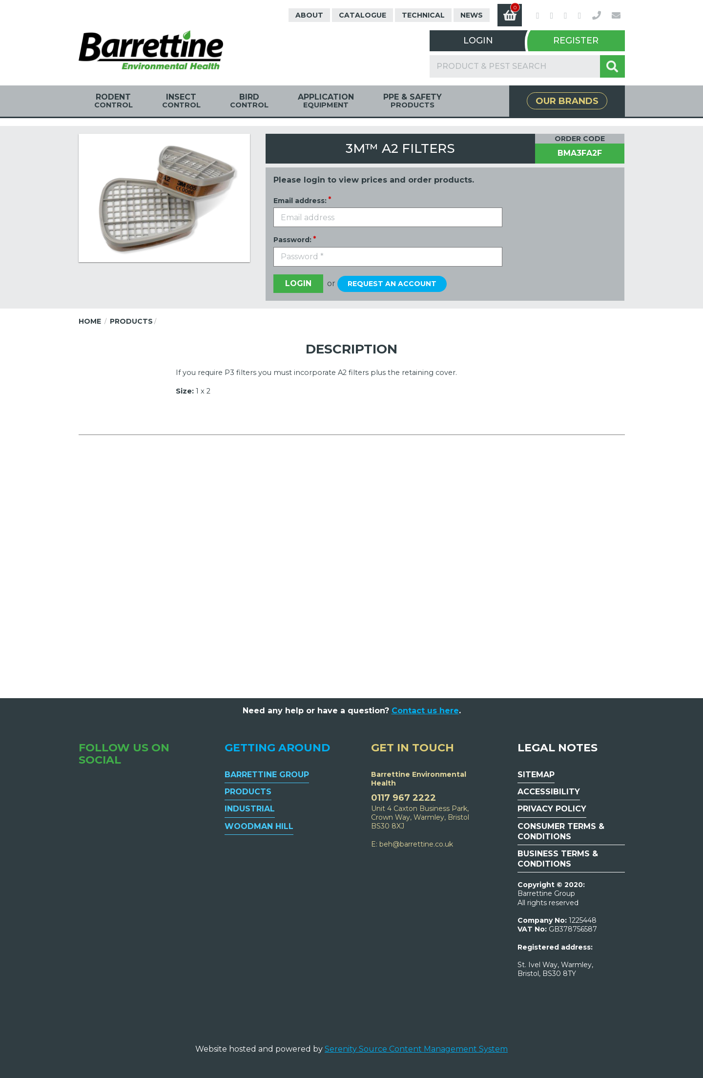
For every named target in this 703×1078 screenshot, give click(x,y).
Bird (249, 100)
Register (576, 40)
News (471, 15)
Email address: (300, 200)
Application (326, 100)
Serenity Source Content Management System (416, 1049)
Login (478, 40)
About (309, 15)
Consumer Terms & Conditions (560, 831)
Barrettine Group (267, 774)
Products (131, 321)
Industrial (250, 808)
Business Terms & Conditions (557, 859)
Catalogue (362, 15)
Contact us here (425, 710)
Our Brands (567, 101)
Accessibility (548, 791)
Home (90, 321)
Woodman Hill (259, 826)
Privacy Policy (551, 808)
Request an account (392, 283)
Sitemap (536, 774)
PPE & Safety (412, 100)
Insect (181, 100)
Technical (423, 15)
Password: (292, 239)
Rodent (113, 100)
